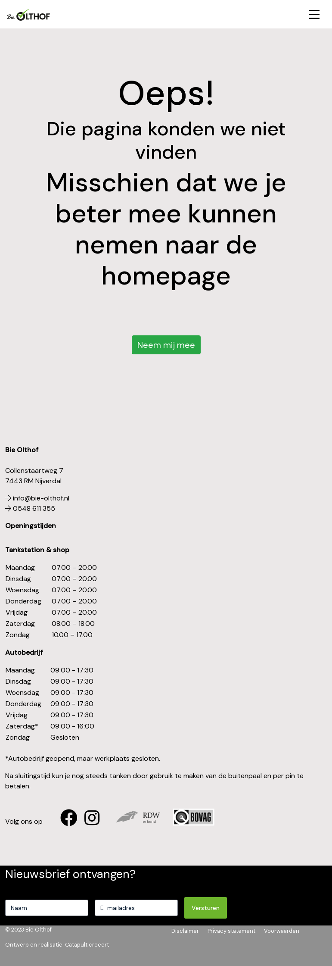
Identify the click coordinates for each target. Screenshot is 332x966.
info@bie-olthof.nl (37, 498)
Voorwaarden (281, 931)
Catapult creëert (87, 944)
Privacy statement (231, 931)
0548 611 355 (30, 508)
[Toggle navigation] (314, 14)
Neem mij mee (166, 344)
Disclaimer (185, 931)
